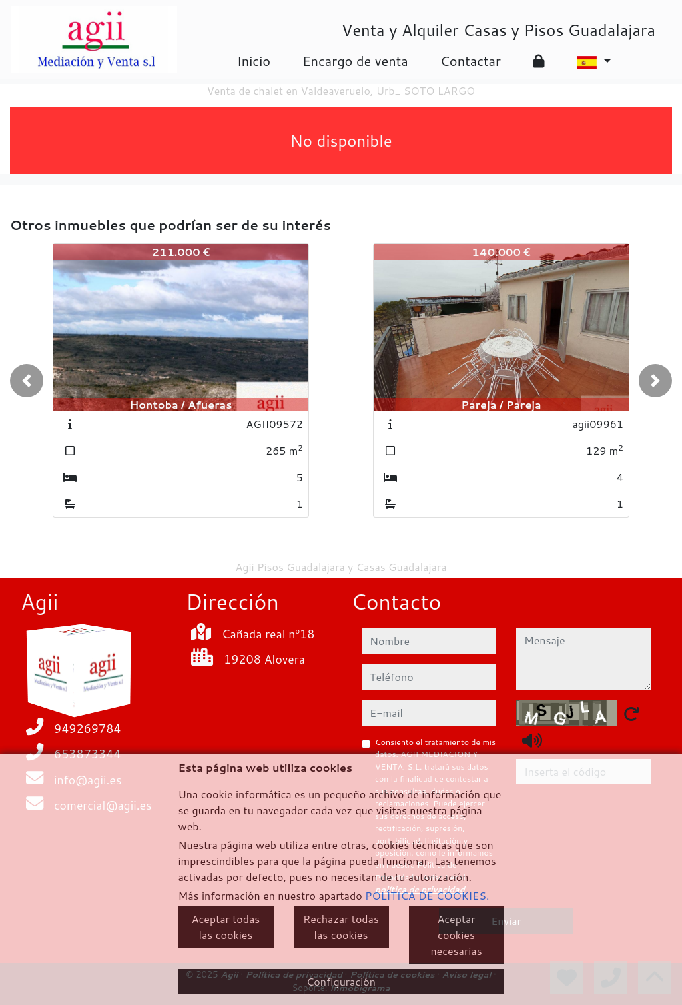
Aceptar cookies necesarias (456, 934)
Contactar (470, 60)
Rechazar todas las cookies (341, 926)
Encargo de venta (355, 60)
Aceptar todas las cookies (226, 926)
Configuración (341, 981)
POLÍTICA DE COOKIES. (427, 895)
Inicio (253, 60)
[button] (26, 380)
